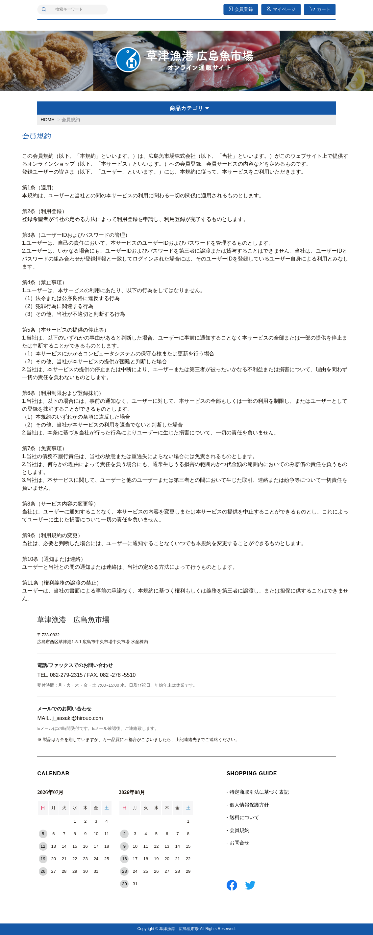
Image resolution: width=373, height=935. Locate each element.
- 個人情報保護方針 (248, 805)
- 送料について (243, 817)
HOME (47, 119)
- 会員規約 (238, 830)
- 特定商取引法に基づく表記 (258, 792)
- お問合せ (238, 842)
